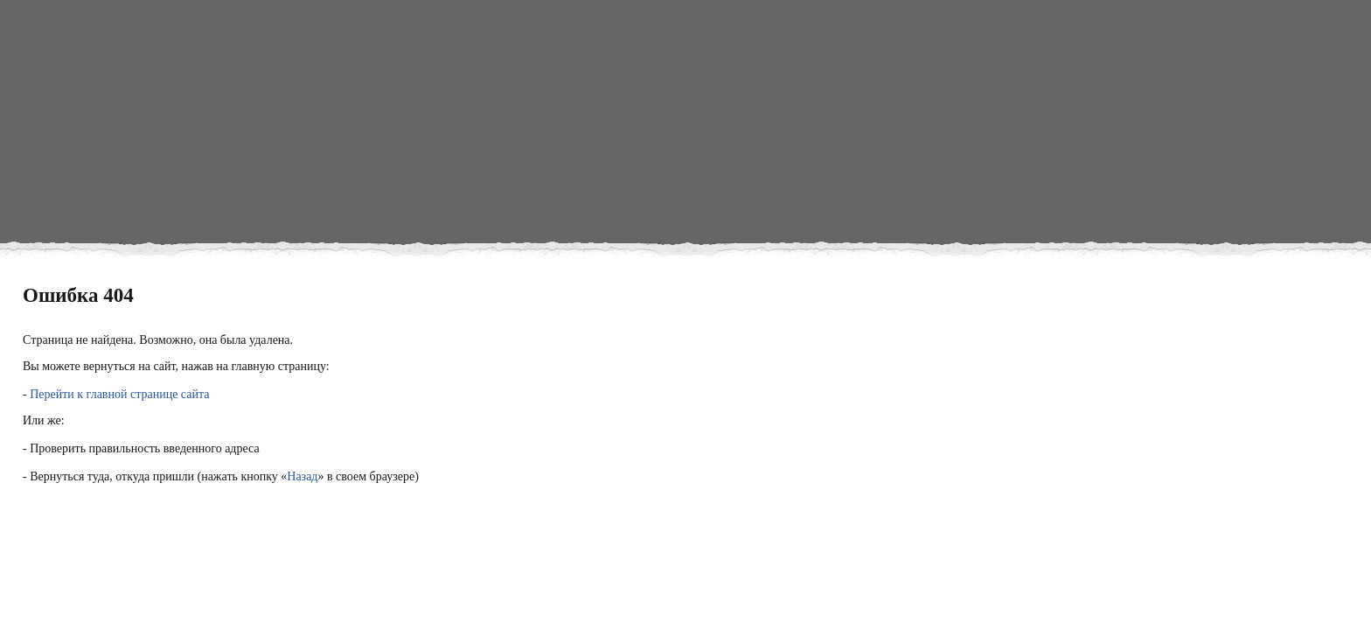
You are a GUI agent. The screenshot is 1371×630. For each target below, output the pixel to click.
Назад (302, 476)
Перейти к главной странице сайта (119, 394)
